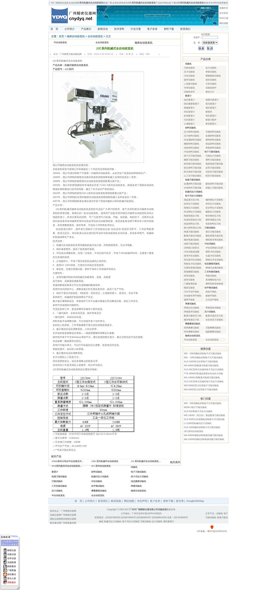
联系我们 (185, 28)
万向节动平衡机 (191, 291)
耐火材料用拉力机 (192, 227)
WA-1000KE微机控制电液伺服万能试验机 (204, 439)
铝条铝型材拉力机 (192, 219)
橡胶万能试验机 (191, 159)
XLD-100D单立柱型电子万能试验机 (201, 361)
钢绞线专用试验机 (214, 239)
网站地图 (223, 23)
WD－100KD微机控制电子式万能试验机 (203, 357)
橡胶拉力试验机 (213, 211)
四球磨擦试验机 (191, 327)
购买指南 (116, 500)
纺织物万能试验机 (192, 163)
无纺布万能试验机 (214, 171)
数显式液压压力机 (214, 315)
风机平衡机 (211, 291)
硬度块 (209, 112)
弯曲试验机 (211, 275)
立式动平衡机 (212, 299)
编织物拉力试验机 (214, 199)
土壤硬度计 (189, 124)
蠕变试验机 (189, 287)
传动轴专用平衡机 (192, 295)
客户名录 (152, 28)
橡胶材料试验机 (191, 144)
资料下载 (169, 28)
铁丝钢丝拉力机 (213, 215)
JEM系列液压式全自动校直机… (67, 466)
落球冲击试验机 (191, 255)
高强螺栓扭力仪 (213, 279)
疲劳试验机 (189, 80)
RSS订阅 (223, 18)
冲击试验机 (96, 481)
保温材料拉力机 (191, 223)
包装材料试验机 (191, 148)
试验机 (134, 467)
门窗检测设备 (190, 283)
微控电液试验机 (191, 239)
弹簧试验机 (136, 486)
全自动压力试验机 (214, 319)
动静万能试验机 (191, 243)
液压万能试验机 (213, 231)
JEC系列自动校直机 (101, 466)
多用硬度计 (189, 116)
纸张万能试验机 (213, 175)
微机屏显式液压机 (214, 235)
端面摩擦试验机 (213, 331)
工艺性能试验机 (59, 486)
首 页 (54, 28)
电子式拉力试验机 (139, 476)
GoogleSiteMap (195, 500)
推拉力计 (210, 92)
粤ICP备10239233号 (217, 531)
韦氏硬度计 (211, 116)
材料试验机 (96, 472)
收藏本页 (223, 8)
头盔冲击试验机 (213, 255)
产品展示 (86, 28)
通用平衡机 (189, 299)
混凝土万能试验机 (214, 187)
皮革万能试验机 (213, 167)
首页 (61, 36)
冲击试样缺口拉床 (214, 247)
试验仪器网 (55, 515)
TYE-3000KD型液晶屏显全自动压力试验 (203, 373)
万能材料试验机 (213, 132)
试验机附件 (211, 88)
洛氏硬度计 (189, 100)
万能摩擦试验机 (213, 327)
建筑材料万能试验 (214, 183)
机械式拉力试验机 (100, 476)
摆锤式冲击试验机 (214, 259)
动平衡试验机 (97, 486)
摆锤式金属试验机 (214, 267)
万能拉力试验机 (213, 155)
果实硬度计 (211, 124)
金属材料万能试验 (192, 183)
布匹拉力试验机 (213, 203)
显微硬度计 (189, 108)
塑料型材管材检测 (214, 283)
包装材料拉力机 (213, 223)
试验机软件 (189, 92)
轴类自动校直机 (76, 36)
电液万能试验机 (59, 476)
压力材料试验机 (191, 136)
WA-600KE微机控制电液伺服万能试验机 (203, 435)
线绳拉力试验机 (191, 207)
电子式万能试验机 (192, 155)
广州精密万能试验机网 (71, 54)
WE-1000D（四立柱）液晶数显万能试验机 (204, 415)
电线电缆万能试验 (214, 163)
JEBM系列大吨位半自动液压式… (68, 461)
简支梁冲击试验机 (192, 259)
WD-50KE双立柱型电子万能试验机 (201, 389)
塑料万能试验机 (213, 159)
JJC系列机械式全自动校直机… (146, 461)
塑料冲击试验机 (213, 251)
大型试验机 (211, 84)
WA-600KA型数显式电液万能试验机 (201, 365)
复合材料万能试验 (192, 167)
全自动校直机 (95, 36)
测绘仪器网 (55, 519)
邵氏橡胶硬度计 (191, 104)
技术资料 (119, 28)
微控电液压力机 (191, 319)
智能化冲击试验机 (192, 263)
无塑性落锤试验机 (192, 267)
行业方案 (136, 28)
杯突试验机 (189, 275)
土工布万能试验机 (192, 175)
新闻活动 (103, 28)
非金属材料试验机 (192, 140)
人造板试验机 (190, 84)
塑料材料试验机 (213, 140)
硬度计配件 (211, 120)
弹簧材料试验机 (213, 148)
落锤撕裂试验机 (191, 271)
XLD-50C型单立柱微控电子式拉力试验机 (203, 369)
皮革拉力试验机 (191, 203)
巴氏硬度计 (189, 120)
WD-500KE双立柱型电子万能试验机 (201, 385)
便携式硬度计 (212, 100)
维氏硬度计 (211, 108)
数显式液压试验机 (192, 235)
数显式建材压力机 (192, 315)
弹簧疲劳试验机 (191, 311)
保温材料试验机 (213, 144)
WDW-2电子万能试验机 (195, 407)
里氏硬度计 (211, 104)
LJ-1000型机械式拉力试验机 (197, 423)
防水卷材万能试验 (192, 171)
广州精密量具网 (68, 523)
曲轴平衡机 (211, 295)
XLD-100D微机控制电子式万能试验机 (202, 427)
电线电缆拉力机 (191, 215)
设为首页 (223, 13)
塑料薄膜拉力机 (213, 219)
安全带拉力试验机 (214, 207)
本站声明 (142, 500)
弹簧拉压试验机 (191, 307)
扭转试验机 (211, 80)
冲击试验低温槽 (191, 251)
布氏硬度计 (189, 112)
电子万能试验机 (138, 472)
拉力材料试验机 (191, 132)
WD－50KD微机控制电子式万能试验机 (202, 353)
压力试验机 (57, 490)
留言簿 (180, 500)
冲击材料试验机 (191, 151)
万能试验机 (57, 481)
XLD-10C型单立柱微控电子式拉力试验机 (203, 381)
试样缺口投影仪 (191, 247)
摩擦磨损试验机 (99, 490)
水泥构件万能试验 (192, 187)
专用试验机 (189, 88)
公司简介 (70, 28)
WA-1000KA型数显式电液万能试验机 (202, 377)
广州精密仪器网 (68, 511)
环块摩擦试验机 (191, 331)
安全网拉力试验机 (192, 211)
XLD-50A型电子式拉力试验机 (198, 411)
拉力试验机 (211, 68)
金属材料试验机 (213, 136)
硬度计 (55, 472)
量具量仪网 (55, 523)
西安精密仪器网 (68, 519)
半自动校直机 (60, 42)
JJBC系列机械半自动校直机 (104, 461)
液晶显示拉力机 (191, 199)
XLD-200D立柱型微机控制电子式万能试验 (204, 419)
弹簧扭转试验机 (213, 307)
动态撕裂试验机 (138, 481)
